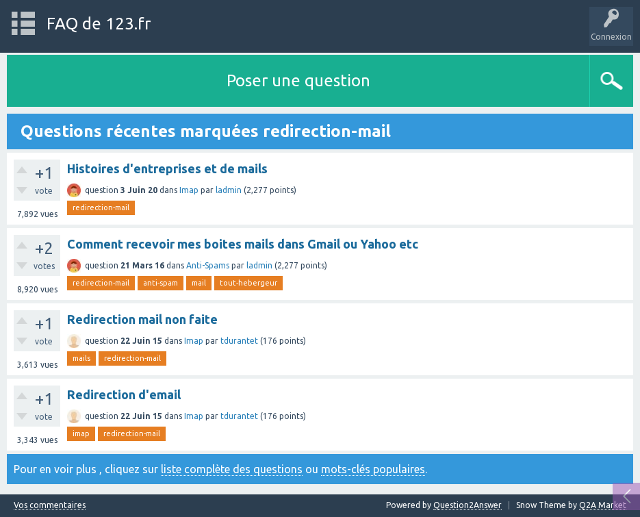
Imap (189, 190)
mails (81, 358)
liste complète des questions (232, 469)
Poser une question (298, 80)
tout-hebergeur (248, 283)
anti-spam (160, 283)
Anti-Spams (207, 265)
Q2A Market (602, 505)
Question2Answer (467, 505)
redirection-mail (101, 207)
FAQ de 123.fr (99, 23)
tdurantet (239, 340)
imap (81, 433)
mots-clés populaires (373, 469)
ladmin (229, 190)
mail (199, 283)
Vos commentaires (50, 505)
